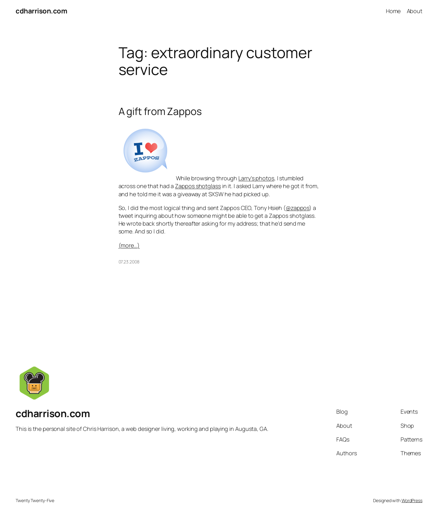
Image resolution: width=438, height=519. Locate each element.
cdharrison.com (41, 11)
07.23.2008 (129, 262)
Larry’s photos (256, 178)
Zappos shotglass (198, 186)
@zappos (297, 208)
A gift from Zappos (160, 111)
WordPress (412, 500)
